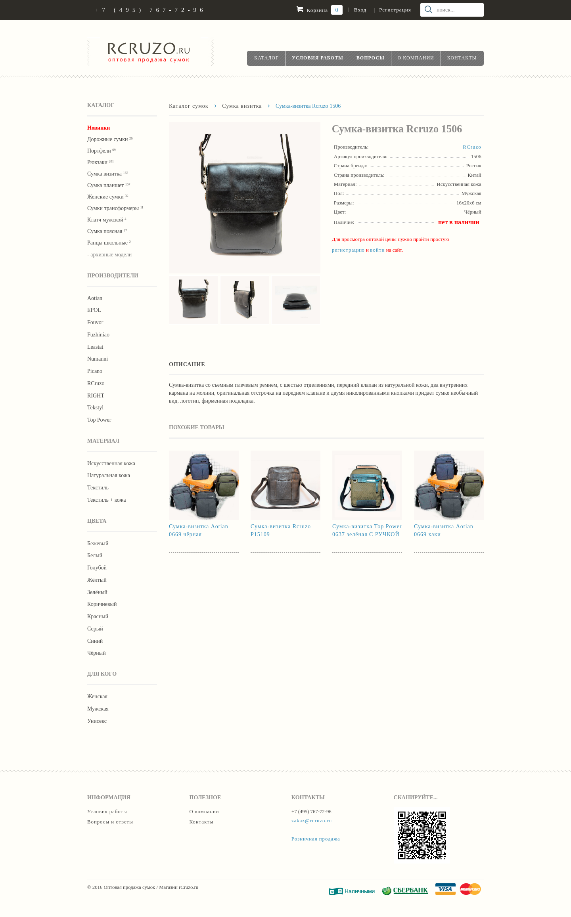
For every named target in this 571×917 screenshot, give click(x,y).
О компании (416, 58)
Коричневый (102, 604)
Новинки (98, 128)
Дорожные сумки (109, 139)
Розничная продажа (315, 839)
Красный (97, 616)
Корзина (319, 10)
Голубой (97, 568)
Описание (187, 364)
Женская (97, 696)
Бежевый (97, 543)
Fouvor (95, 322)
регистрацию (348, 250)
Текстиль (98, 488)
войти (377, 250)
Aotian (94, 298)
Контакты (462, 58)
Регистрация (395, 10)
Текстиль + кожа (106, 500)
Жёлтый (97, 580)
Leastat (95, 347)
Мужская (98, 709)
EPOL (94, 310)
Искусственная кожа (111, 463)
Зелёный (97, 592)
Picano (94, 371)
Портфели (101, 151)
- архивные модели (109, 255)
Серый (95, 629)
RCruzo (96, 383)
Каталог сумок (189, 106)
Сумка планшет (108, 185)
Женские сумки (107, 197)
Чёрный (96, 653)
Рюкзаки (100, 162)
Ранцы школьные (109, 243)
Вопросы (370, 58)
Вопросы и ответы (110, 822)
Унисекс (97, 721)
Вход (360, 10)
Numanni (97, 359)
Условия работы (317, 58)
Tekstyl (95, 408)
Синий (95, 641)
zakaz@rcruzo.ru (311, 820)
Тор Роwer (99, 420)
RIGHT (95, 396)
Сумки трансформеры (115, 208)
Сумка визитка (107, 174)
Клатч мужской (106, 220)
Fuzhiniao (98, 335)
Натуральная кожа (108, 475)
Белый (94, 555)
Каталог (266, 58)
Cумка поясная (107, 231)
